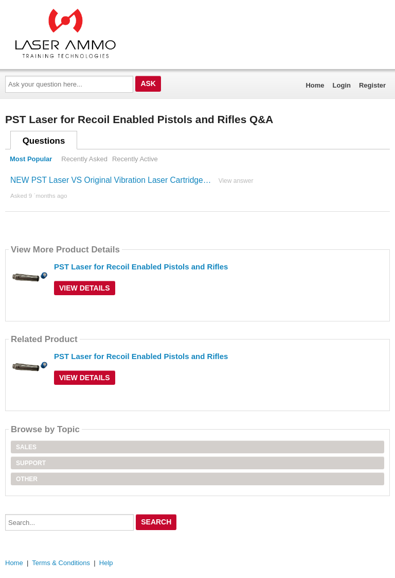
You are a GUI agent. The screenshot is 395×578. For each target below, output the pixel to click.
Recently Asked (84, 159)
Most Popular (31, 159)
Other (27, 479)
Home (315, 85)
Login (342, 85)
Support (31, 463)
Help (106, 563)
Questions (44, 141)
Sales (26, 447)
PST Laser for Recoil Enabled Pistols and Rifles (141, 266)
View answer (236, 180)
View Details (84, 288)
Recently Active (135, 159)
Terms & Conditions (61, 563)
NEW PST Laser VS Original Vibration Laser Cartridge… (110, 180)
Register (372, 85)
